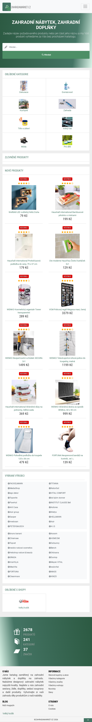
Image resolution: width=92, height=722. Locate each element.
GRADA (11, 557)
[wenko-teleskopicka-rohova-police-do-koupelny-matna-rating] (67, 329)
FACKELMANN (15, 483)
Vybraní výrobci (15, 475)
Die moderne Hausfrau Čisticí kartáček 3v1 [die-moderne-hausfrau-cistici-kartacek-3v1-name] (67, 262)
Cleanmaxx (13, 576)
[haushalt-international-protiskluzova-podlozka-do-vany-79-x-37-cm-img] (24, 246)
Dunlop (52, 557)
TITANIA (53, 483)
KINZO (52, 576)
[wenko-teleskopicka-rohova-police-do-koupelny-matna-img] (67, 343)
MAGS (52, 572)
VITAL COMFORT (57, 493)
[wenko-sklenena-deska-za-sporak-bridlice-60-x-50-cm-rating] (67, 378)
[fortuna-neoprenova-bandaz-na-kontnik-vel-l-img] (67, 440)
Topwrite (12, 498)
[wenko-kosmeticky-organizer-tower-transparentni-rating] (24, 280)
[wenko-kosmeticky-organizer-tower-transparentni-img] (24, 294)
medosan (12, 521)
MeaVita (12, 567)
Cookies (51, 709)
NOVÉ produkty (14, 170)
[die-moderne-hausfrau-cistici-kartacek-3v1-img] (67, 246)
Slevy (50, 692)
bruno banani (14, 533)
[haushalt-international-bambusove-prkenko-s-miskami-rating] (67, 183)
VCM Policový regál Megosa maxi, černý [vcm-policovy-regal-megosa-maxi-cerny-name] (67, 309)
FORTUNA (13, 572)
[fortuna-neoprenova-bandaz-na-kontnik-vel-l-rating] (67, 427)
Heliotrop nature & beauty (19, 552)
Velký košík (8, 713)
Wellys (52, 512)
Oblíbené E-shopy (15, 589)
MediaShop (13, 488)
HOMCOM (54, 538)
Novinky (52, 689)
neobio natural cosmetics (19, 548)
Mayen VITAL (55, 562)
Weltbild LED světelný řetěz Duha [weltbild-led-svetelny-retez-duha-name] (24, 212)
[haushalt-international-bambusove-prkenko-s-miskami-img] (67, 197)
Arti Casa (12, 507)
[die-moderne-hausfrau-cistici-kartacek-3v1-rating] (67, 232)
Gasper (11, 517)
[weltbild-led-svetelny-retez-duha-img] (24, 197)
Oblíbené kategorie (16, 74)
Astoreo (53, 507)
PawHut (12, 502)
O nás (51, 705)
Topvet (11, 543)
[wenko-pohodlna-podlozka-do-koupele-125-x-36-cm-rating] (24, 427)
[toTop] (88, 720)
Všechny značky (55, 682)
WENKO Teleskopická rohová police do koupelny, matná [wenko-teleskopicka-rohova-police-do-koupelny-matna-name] (67, 360)
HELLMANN (54, 517)
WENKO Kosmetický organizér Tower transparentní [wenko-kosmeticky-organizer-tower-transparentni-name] (24, 311)
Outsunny (53, 543)
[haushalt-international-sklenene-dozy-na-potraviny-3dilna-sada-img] (24, 392)
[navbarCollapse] (85, 6)
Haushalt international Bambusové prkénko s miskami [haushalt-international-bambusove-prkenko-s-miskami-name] (67, 214)
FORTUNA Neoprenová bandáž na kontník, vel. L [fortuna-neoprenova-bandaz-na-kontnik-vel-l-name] (67, 457)
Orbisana (53, 552)
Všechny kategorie (56, 678)
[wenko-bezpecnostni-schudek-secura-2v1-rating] (24, 329)
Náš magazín (8, 705)
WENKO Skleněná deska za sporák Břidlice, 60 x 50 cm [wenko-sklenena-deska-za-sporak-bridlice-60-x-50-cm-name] (67, 408)
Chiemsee (12, 538)
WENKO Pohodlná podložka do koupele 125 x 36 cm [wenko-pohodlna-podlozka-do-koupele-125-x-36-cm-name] (24, 457)
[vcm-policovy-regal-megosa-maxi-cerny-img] (67, 294)
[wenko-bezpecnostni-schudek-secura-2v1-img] (24, 343)
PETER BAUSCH (15, 526)
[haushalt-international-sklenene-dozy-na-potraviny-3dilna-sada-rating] (24, 378)
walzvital (53, 567)
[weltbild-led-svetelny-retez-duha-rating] (24, 183)
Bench (52, 548)
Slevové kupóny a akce (58, 675)
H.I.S (51, 526)
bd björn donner (56, 498)
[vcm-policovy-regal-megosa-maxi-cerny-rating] (67, 280)
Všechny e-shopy (55, 685)
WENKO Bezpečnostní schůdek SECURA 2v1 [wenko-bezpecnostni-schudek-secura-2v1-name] (23, 360)
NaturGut (53, 488)
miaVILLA (12, 562)
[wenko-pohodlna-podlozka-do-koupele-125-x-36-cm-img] (24, 440)
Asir (51, 521)
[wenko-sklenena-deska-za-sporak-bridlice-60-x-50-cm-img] (67, 392)
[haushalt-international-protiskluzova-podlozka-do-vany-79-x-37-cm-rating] (24, 232)
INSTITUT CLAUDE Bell (59, 502)
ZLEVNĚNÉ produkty (16, 157)
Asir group (13, 512)
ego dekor (12, 493)
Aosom (52, 533)
